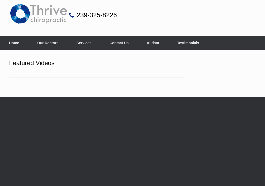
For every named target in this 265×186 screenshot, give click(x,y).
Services (84, 43)
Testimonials (188, 43)
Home (14, 43)
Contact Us (119, 43)
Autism (153, 43)
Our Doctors (47, 43)
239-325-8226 (97, 15)
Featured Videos (32, 62)
